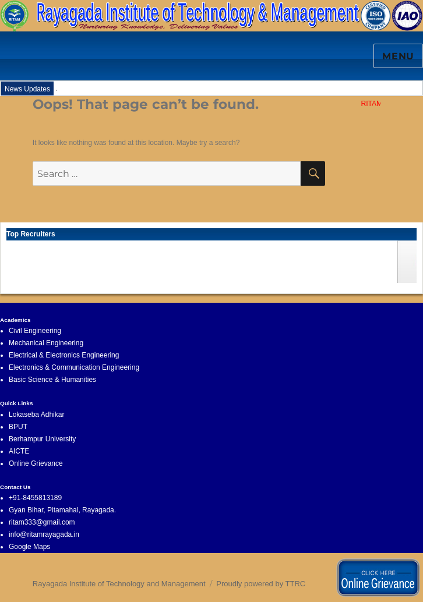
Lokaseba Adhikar (36, 414)
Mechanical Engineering (46, 343)
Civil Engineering (35, 331)
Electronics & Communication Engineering (74, 367)
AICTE (19, 451)
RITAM (373, 104)
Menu (398, 56)
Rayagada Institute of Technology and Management (119, 583)
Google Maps (29, 547)
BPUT (18, 427)
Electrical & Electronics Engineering (64, 355)
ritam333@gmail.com (42, 522)
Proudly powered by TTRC (260, 583)
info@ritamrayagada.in (44, 534)
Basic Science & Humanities (52, 380)
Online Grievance (36, 463)
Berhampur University (42, 439)
